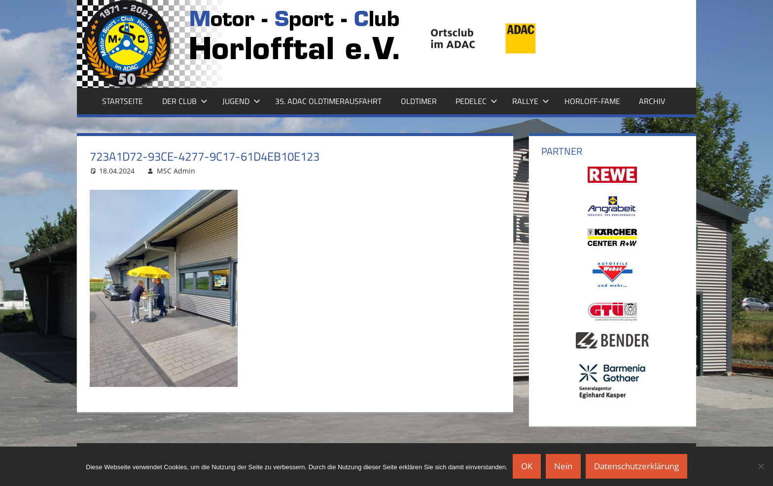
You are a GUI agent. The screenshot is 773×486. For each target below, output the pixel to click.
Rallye (530, 101)
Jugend (241, 101)
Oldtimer (419, 101)
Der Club (185, 101)
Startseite (122, 101)
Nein (563, 466)
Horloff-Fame (592, 101)
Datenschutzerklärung (636, 466)
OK (526, 466)
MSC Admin (176, 170)
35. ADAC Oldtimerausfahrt (328, 101)
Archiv (652, 101)
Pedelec (476, 101)
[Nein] (761, 466)
